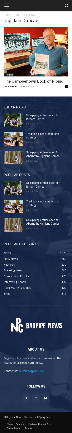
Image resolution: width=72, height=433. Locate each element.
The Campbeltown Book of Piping (33, 81)
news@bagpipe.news (32, 371)
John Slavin (10, 86)
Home (7, 14)
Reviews (9, 74)
